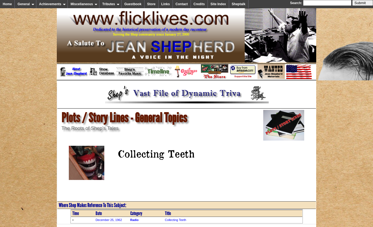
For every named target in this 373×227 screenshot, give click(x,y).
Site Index (218, 4)
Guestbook (132, 4)
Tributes (111, 4)
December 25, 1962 (109, 220)
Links (165, 4)
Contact (182, 4)
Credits (199, 4)
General (25, 4)
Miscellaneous (83, 4)
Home (7, 4)
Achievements (52, 4)
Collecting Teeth (175, 220)
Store (151, 4)
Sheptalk (238, 4)
